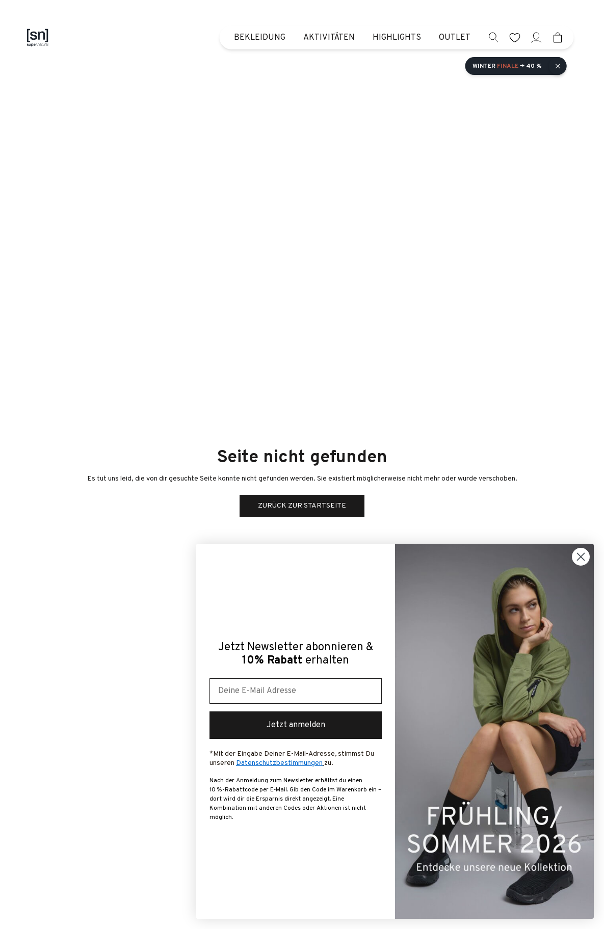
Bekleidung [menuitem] (259, 37)
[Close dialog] (581, 557)
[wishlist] (515, 37)
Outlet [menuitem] (454, 37)
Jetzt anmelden (296, 725)
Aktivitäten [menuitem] (329, 37)
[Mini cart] (558, 37)
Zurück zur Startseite (302, 505)
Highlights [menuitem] (397, 37)
